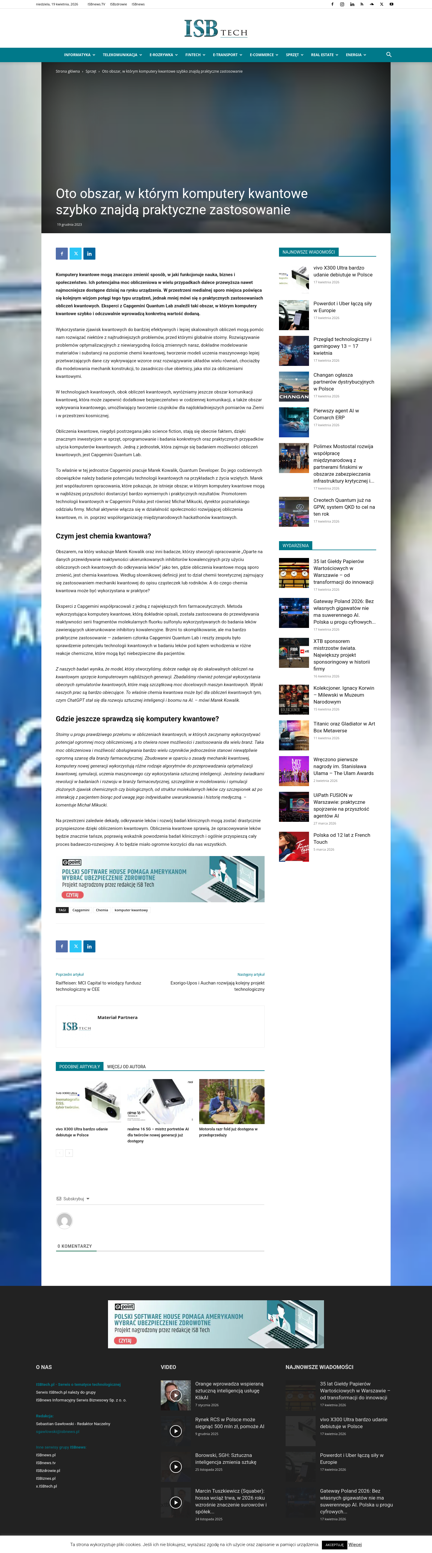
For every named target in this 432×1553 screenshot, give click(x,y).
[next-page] (69, 1153)
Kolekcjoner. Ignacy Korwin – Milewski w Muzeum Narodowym (344, 695)
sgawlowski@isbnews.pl (58, 1431)
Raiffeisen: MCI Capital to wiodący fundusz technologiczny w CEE (98, 986)
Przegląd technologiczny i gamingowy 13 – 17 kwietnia (342, 346)
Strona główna (68, 71)
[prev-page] (59, 1153)
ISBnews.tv (46, 1463)
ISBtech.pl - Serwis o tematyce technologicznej (78, 1384)
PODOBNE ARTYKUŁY (79, 1066)
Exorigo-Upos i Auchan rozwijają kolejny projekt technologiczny (218, 986)
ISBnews (138, 4)
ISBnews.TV (96, 4)
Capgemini (81, 910)
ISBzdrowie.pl (48, 1470)
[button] (389, 55)
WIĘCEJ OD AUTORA (126, 1066)
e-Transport (227, 54)
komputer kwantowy (131, 910)
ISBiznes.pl (46, 1478)
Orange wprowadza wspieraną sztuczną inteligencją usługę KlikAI (229, 1391)
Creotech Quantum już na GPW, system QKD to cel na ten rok (344, 507)
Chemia (102, 910)
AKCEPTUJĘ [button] (335, 1545)
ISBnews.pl (46, 1455)
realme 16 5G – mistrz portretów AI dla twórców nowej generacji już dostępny (158, 1135)
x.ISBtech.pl (46, 1486)
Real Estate (324, 54)
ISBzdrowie (118, 4)
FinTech (195, 54)
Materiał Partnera (118, 1017)
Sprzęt (295, 54)
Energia (356, 54)
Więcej (355, 1544)
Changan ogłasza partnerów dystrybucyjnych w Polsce (344, 382)
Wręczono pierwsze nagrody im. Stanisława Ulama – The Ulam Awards (344, 766)
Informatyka (79, 54)
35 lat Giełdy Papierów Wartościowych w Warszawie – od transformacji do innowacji (355, 1391)
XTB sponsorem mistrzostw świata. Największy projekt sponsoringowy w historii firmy (342, 655)
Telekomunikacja (122, 54)
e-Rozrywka (164, 54)
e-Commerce (264, 54)
